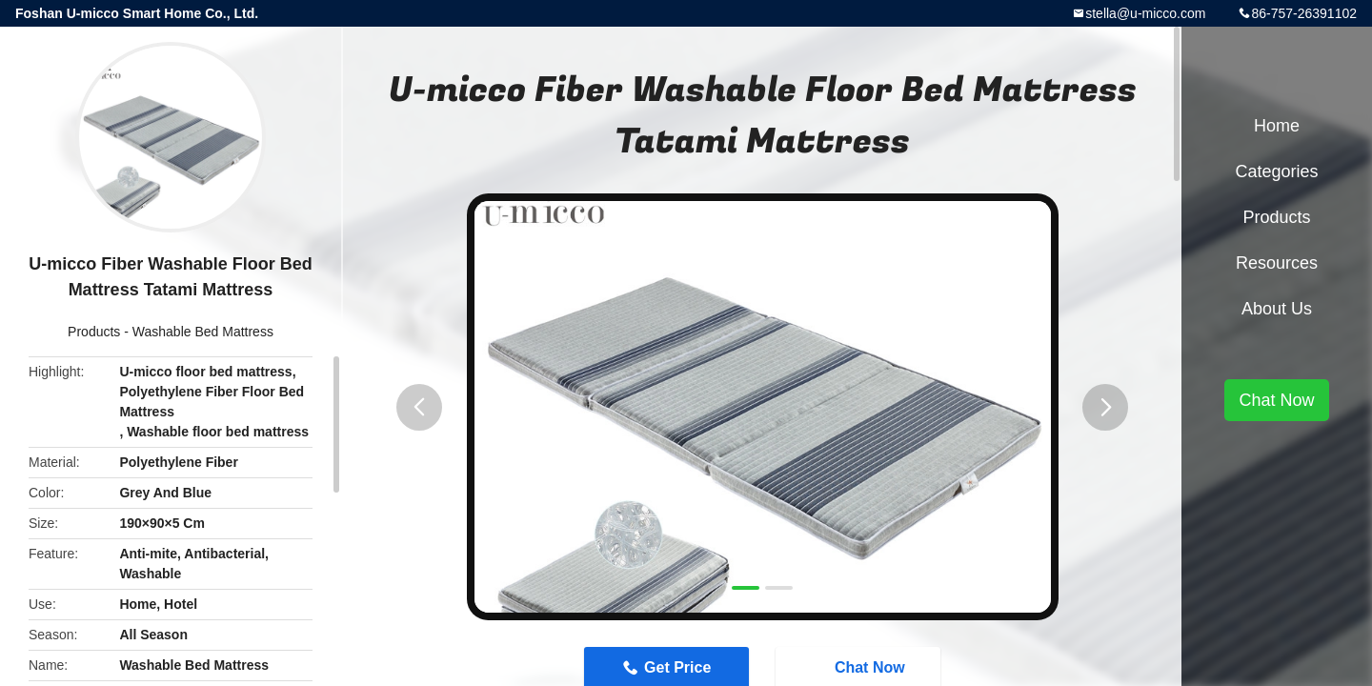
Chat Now (1276, 400)
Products (94, 331)
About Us (1276, 308)
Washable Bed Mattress (202, 331)
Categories (1276, 171)
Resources (1277, 262)
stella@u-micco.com (1145, 13)
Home (1277, 125)
